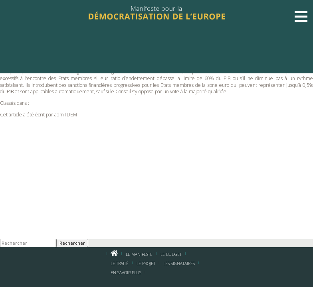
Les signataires (179, 263)
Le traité (120, 263)
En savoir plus (126, 272)
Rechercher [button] (72, 243)
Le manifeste (139, 254)
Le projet (146, 263)
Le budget (171, 254)
